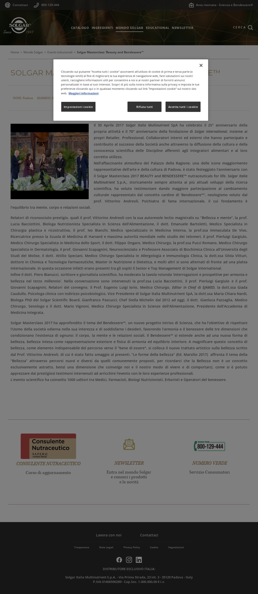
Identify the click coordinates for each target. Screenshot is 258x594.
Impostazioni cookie (78, 107)
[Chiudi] (201, 65)
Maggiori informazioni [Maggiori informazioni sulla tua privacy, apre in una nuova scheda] (84, 93)
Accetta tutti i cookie (183, 107)
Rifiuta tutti (144, 107)
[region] (130, 90)
